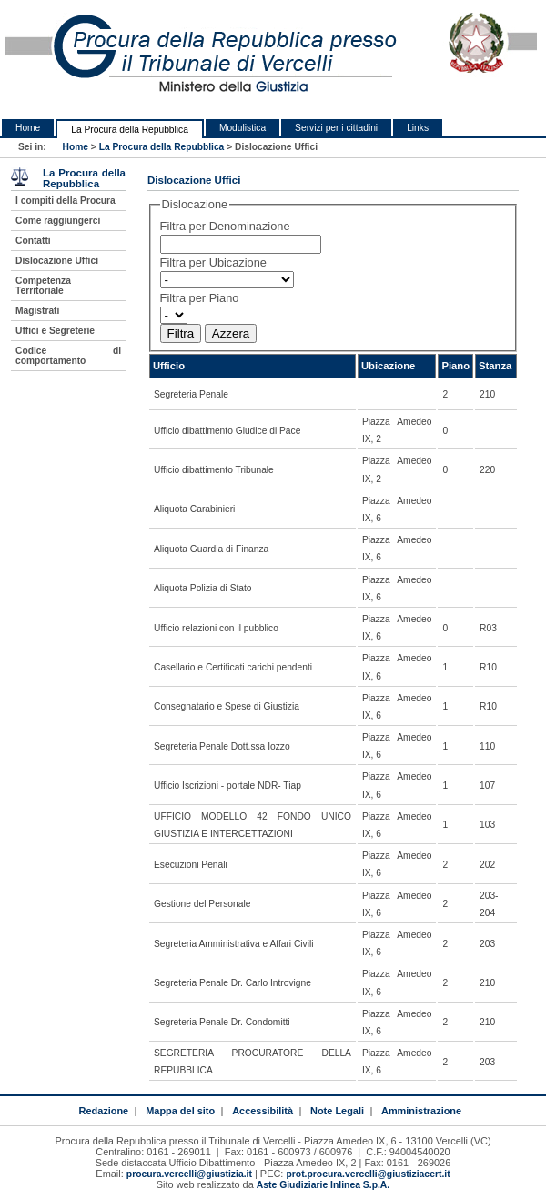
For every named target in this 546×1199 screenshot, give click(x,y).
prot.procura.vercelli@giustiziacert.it (368, 1174)
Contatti (33, 241)
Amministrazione (421, 1110)
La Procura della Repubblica (129, 130)
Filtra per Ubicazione (213, 262)
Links (418, 128)
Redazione (103, 1110)
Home (27, 128)
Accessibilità (262, 1110)
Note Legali (337, 1110)
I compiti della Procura (65, 201)
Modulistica (242, 128)
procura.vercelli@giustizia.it (189, 1174)
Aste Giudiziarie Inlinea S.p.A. (323, 1185)
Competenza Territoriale (43, 286)
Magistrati (37, 311)
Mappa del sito (180, 1110)
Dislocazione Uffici (56, 261)
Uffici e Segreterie (55, 331)
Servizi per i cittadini (336, 128)
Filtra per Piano (199, 298)
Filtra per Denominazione (225, 226)
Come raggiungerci (57, 221)
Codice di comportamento (68, 356)
